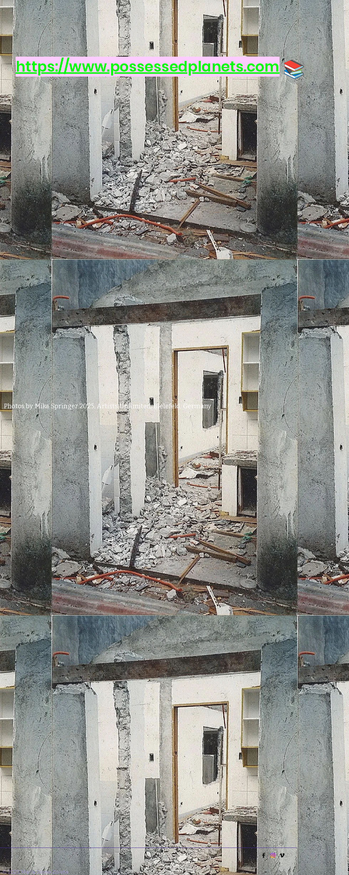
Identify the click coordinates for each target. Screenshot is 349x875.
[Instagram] (273, 855)
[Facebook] (263, 855)
